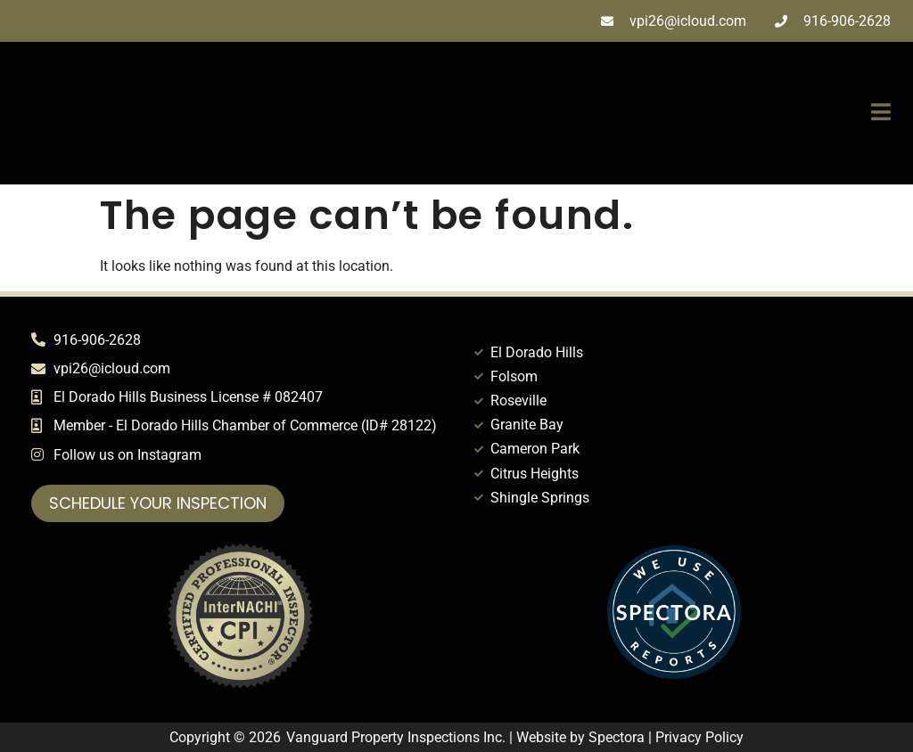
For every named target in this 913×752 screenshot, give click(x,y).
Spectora (616, 737)
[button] (634, 113)
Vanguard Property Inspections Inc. (396, 737)
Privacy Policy (699, 737)
